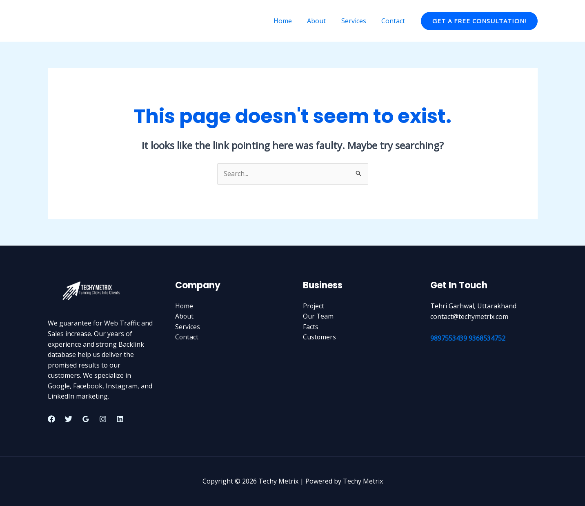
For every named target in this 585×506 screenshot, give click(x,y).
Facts (310, 326)
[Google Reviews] (85, 419)
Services (357, 20)
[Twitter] (68, 419)
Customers (319, 337)
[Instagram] (103, 419)
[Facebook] (51, 419)
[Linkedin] (120, 419)
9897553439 (448, 338)
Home (290, 20)
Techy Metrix (77, 20)
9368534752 (487, 338)
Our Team (318, 316)
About (322, 20)
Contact (394, 20)
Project (314, 305)
